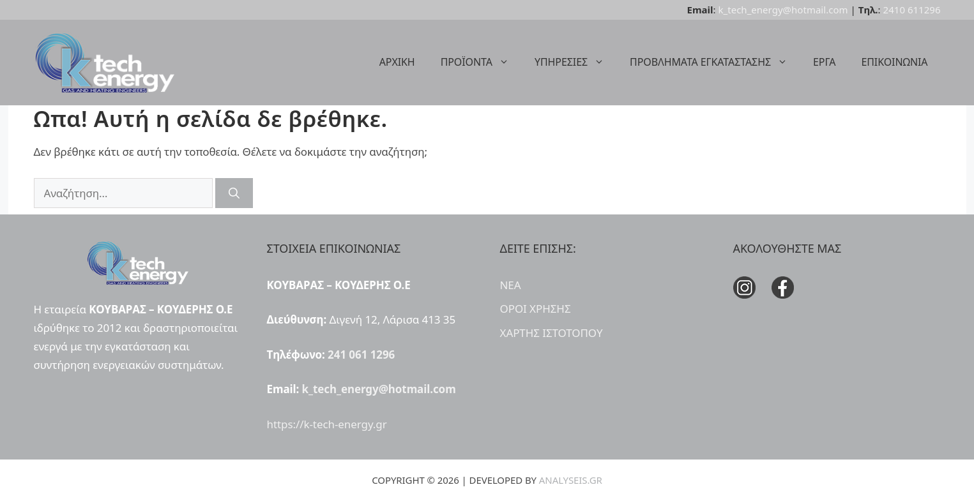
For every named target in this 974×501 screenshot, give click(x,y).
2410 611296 (912, 9)
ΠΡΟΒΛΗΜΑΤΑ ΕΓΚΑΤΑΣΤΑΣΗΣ (715, 62)
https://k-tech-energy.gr (327, 424)
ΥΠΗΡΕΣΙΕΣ (576, 62)
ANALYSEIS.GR (570, 480)
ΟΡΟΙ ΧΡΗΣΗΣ (535, 308)
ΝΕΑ (510, 285)
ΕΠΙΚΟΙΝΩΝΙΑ (894, 62)
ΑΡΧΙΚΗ (397, 62)
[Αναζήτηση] (234, 193)
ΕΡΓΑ (824, 62)
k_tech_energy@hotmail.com (783, 9)
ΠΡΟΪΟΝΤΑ (481, 62)
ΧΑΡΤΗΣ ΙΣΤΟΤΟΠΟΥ (551, 332)
